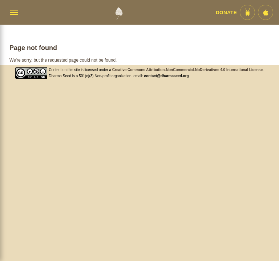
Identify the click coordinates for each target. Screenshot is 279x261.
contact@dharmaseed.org (166, 76)
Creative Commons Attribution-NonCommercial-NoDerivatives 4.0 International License (187, 70)
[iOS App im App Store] (265, 12)
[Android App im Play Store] (247, 12)
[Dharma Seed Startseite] (119, 12)
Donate (226, 12)
